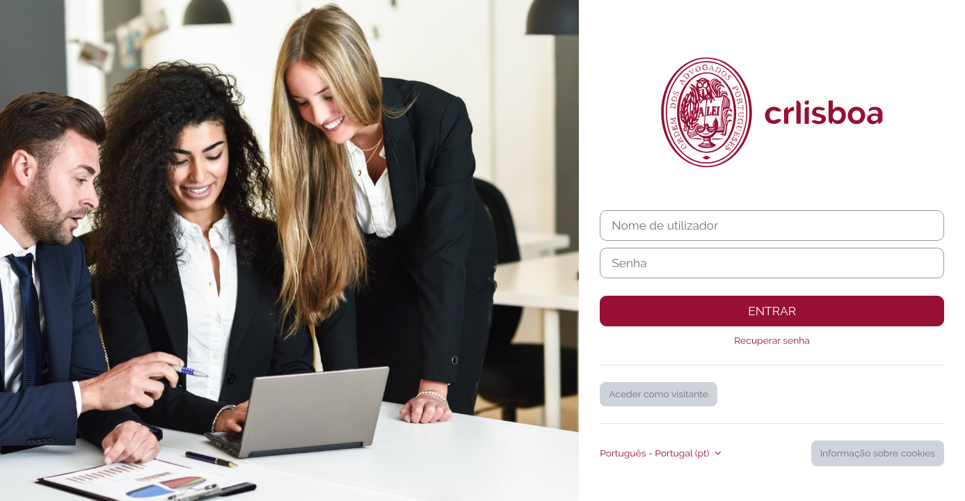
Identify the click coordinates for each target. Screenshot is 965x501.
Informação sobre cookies (877, 453)
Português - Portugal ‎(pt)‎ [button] (656, 453)
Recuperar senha (772, 340)
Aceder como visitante (658, 393)
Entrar (772, 311)
